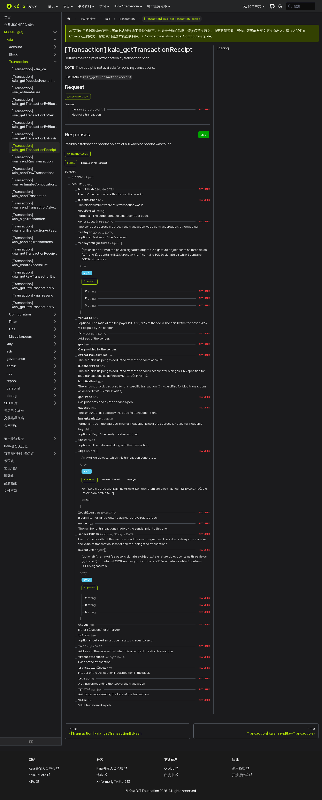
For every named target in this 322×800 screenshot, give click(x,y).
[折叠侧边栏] (31, 741)
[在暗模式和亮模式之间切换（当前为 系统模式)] (280, 6)
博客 (102, 775)
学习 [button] (102, 6)
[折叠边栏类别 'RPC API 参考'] (55, 32)
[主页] (69, 19)
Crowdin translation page (163, 36)
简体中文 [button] (252, 6)
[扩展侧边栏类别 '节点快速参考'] (55, 438)
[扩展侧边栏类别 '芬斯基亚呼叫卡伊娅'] (55, 453)
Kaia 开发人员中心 (44, 768)
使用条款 (240, 768)
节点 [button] (66, 6)
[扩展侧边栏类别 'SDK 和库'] (55, 403)
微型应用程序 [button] (157, 6)
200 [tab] (203, 134)
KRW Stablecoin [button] (126, 6)
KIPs (34, 781)
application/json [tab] (77, 96)
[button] (32, 39)
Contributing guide (197, 36)
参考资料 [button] (84, 6)
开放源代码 (242, 775)
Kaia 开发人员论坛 (112, 768)
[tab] (71, 163)
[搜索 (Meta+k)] (300, 6)
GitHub (171, 768)
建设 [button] (51, 6)
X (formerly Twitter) (113, 781)
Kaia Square (39, 775)
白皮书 (171, 775)
